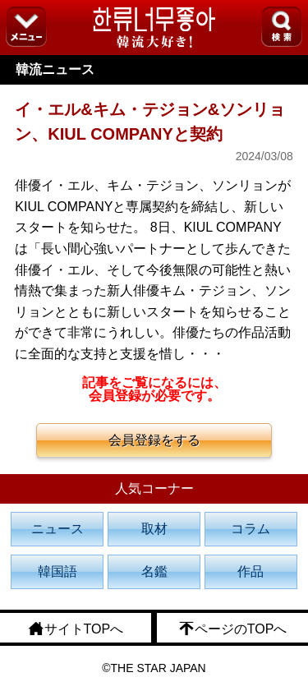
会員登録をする (154, 440)
